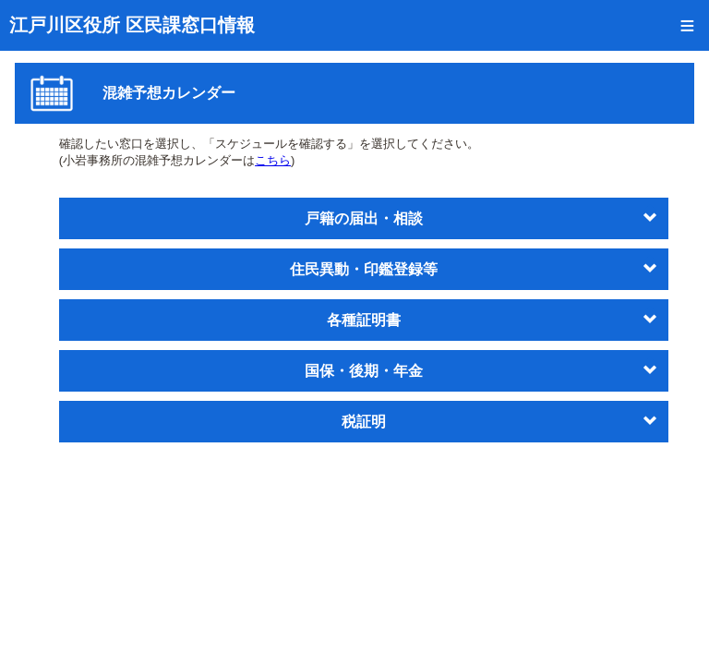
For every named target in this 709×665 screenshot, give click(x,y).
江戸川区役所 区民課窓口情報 (132, 25)
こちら (273, 160)
